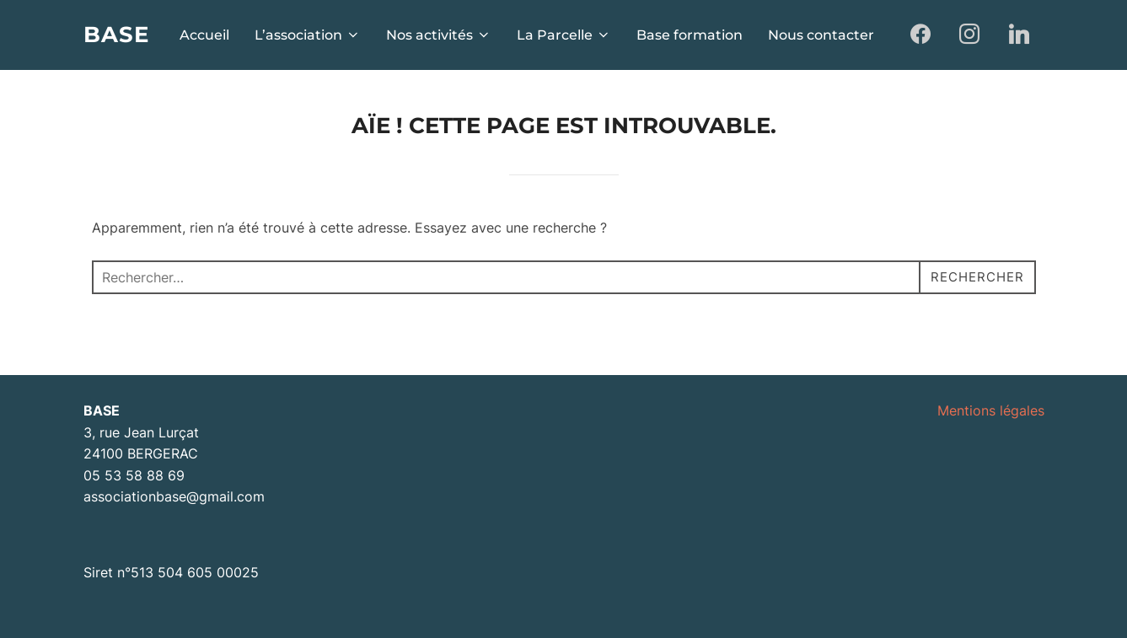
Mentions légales (990, 410)
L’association (308, 35)
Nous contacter (821, 35)
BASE (116, 34)
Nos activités (438, 35)
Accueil (204, 35)
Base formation (689, 35)
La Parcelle (564, 35)
